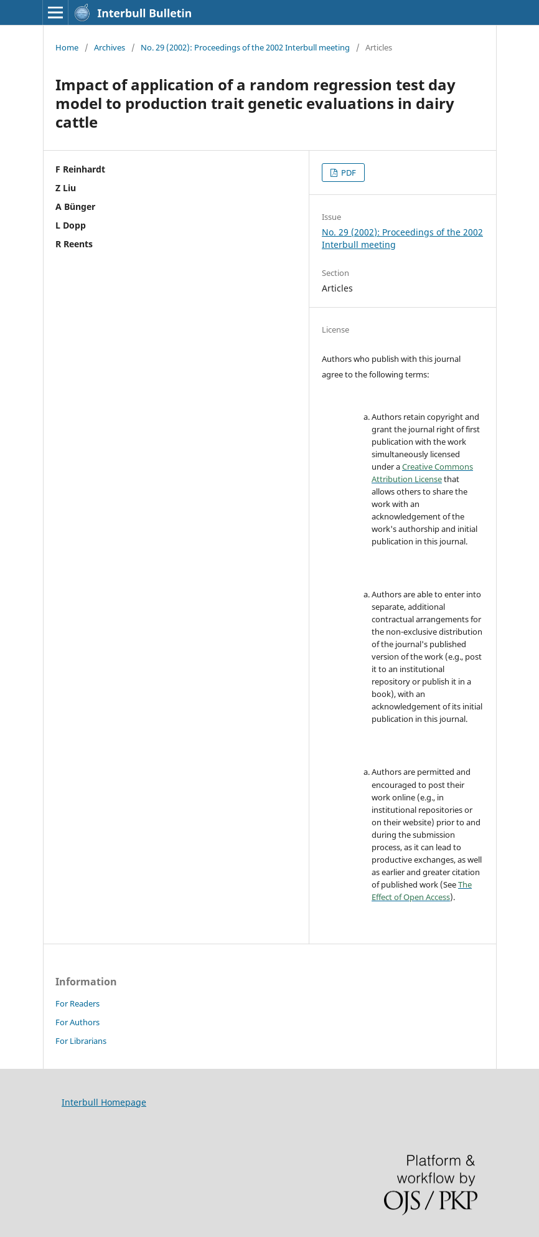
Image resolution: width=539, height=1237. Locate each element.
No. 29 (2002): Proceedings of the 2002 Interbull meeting (245, 47)
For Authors (77, 1022)
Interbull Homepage (104, 1102)
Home (66, 47)
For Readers (77, 1003)
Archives (109, 47)
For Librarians (80, 1040)
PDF (347, 172)
